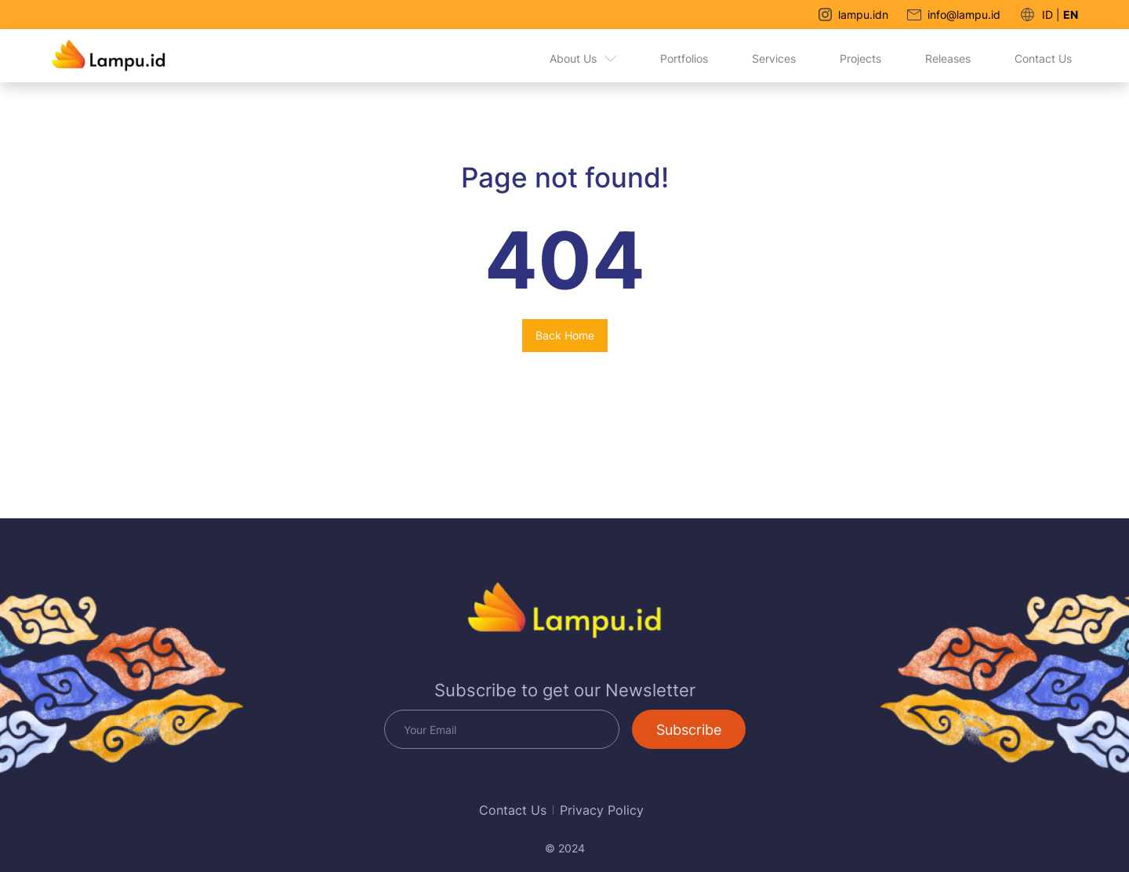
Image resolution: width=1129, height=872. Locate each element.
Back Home (564, 335)
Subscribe (688, 729)
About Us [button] (583, 58)
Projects (860, 58)
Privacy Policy (602, 810)
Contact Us (1043, 58)
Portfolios (684, 58)
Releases (948, 58)
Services (774, 58)
